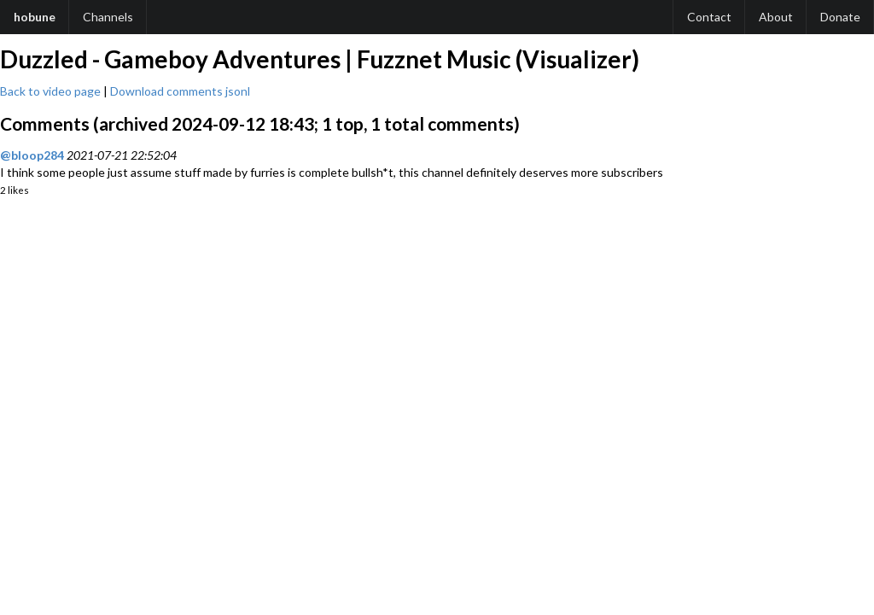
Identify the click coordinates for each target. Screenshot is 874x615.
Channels (108, 16)
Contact (709, 16)
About (776, 16)
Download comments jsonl (180, 91)
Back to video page (50, 91)
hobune (34, 16)
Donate (840, 16)
